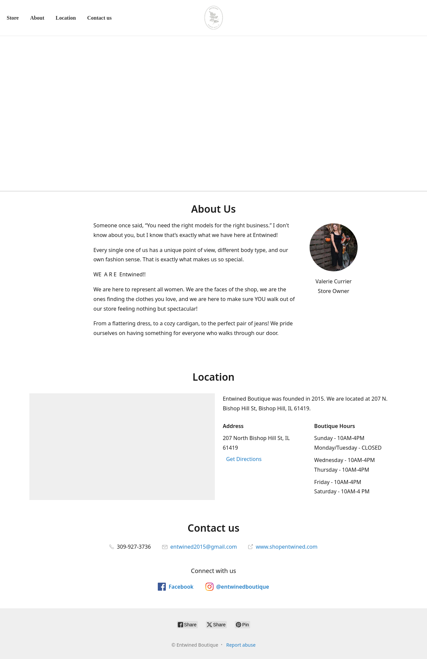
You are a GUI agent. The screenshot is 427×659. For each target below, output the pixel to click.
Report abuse (241, 645)
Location (66, 18)
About (37, 18)
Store (13, 18)
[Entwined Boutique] (213, 17)
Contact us (99, 18)
